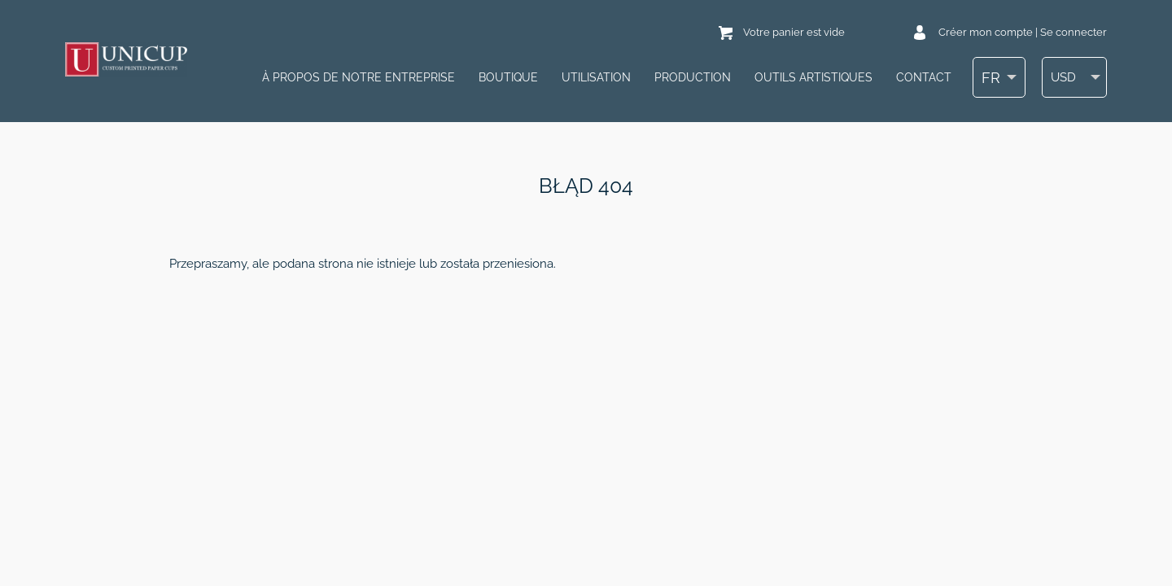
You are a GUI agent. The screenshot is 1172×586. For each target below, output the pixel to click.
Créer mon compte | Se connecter (1022, 32)
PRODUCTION (692, 77)
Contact (923, 77)
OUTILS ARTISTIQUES (813, 77)
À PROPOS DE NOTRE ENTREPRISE (358, 77)
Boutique (508, 77)
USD (1063, 78)
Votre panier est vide (794, 32)
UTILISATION (596, 77)
